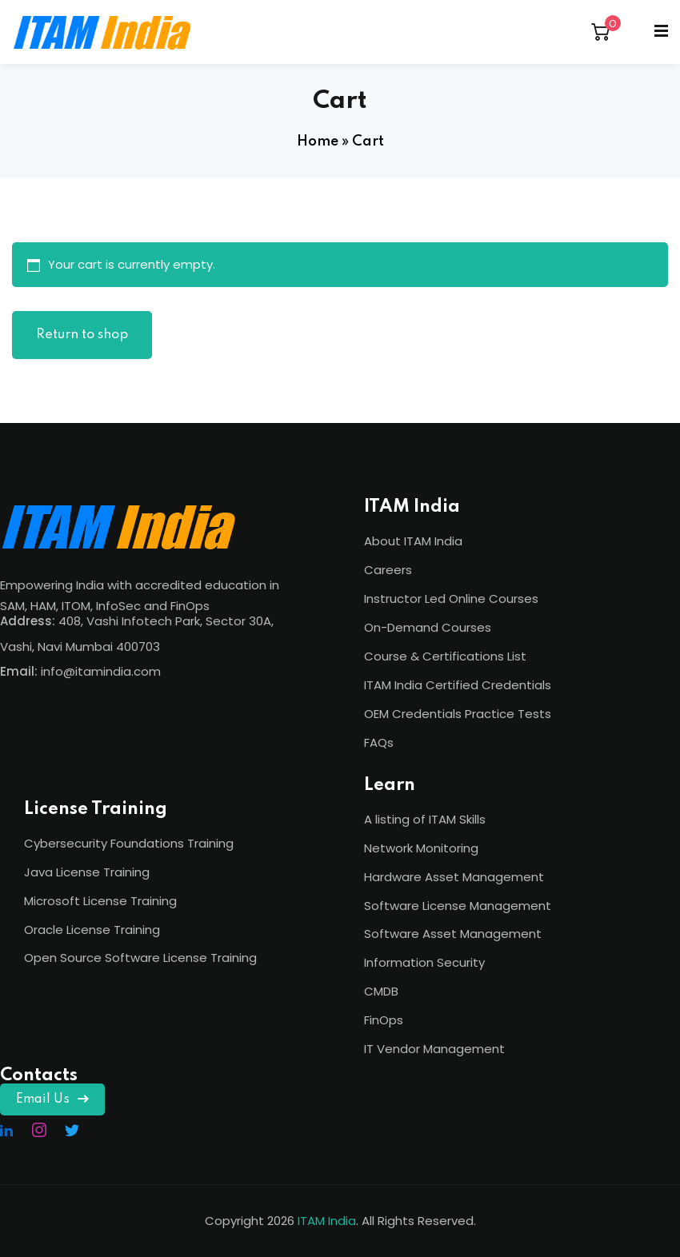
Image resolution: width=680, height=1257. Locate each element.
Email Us (52, 1099)
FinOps (383, 1020)
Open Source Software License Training (140, 957)
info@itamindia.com (101, 671)
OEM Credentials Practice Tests (457, 713)
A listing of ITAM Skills (425, 819)
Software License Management (457, 905)
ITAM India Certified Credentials (457, 684)
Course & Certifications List (445, 656)
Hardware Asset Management (454, 876)
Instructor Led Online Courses (451, 598)
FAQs (379, 742)
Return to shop (82, 334)
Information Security (424, 962)
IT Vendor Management (434, 1048)
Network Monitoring (421, 848)
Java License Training (87, 872)
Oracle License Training (92, 929)
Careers (388, 569)
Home (317, 141)
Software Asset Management (453, 933)
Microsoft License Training (100, 900)
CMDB (381, 991)
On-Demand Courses (427, 627)
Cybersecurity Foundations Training (129, 843)
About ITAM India (413, 541)
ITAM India (327, 1220)
